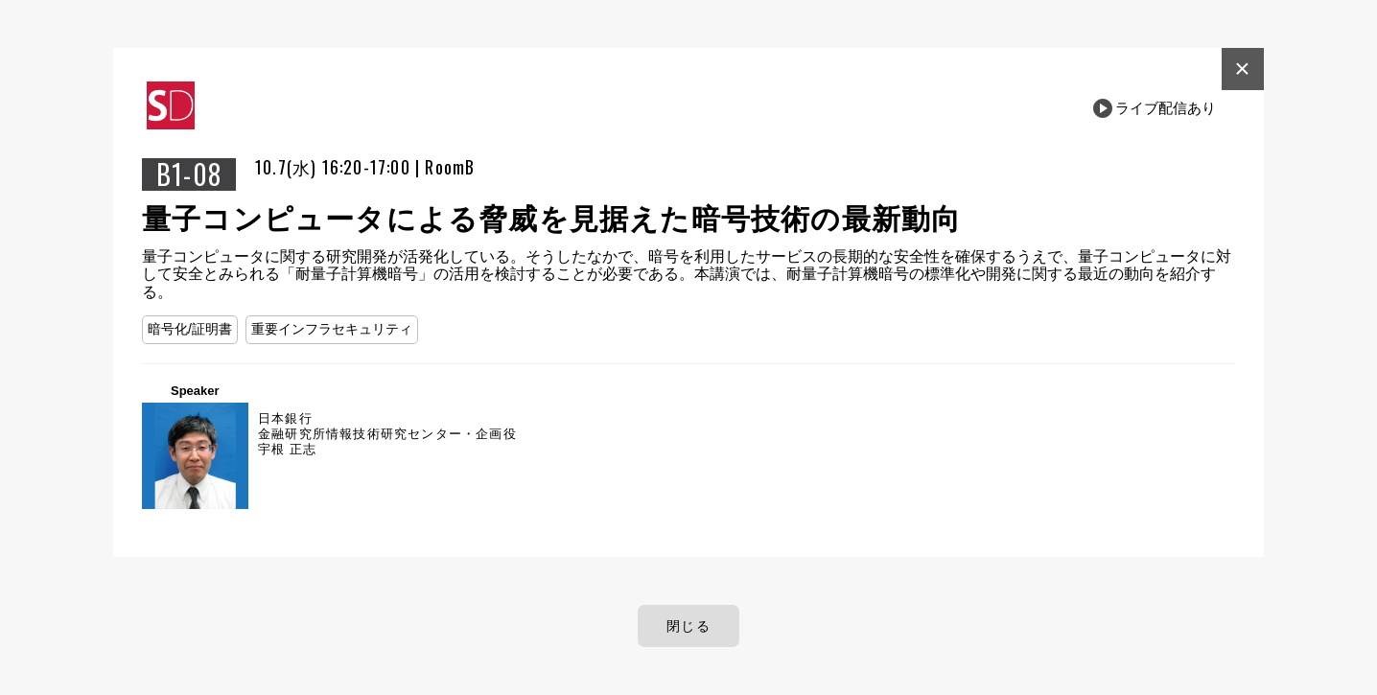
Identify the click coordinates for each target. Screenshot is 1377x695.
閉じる (688, 626)
